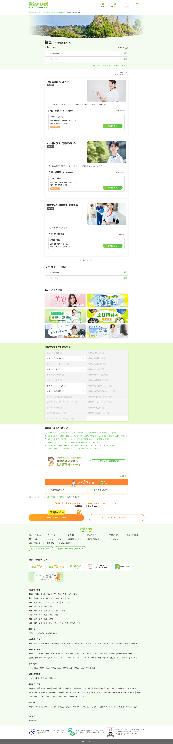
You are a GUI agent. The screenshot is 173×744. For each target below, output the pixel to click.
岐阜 (40, 606)
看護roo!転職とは (35, 535)
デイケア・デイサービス (66, 658)
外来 (35, 643)
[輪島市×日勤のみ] (65, 358)
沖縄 (78, 623)
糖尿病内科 (104, 688)
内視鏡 (126, 643)
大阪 (35, 611)
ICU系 (63, 643)
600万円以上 (67, 668)
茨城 (58, 602)
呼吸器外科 (120, 688)
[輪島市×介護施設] (65, 391)
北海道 (42, 594)
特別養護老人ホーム (125, 653)
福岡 (40, 623)
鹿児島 (72, 623)
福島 (75, 594)
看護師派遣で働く (94, 539)
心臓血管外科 (131, 688)
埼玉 (47, 602)
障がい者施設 (103, 658)
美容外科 (32, 688)
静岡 (46, 606)
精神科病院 (70, 653)
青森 (49, 594)
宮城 (59, 594)
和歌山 (62, 611)
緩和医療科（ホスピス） (78, 696)
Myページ (51, 535)
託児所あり (103, 707)
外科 (112, 688)
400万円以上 (45, 668)
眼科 (83, 692)
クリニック (80, 653)
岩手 (54, 594)
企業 (135, 658)
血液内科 (86, 688)
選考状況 (71, 535)
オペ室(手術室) (44, 643)
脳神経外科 (43, 692)
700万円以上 (79, 668)
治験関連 (134, 643)
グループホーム (84, 658)
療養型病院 (60, 653)
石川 (52, 598)
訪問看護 (75, 643)
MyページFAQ (112, 539)
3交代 (37, 678)
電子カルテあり (132, 707)
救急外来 (55, 643)
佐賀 (45, 623)
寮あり (94, 707)
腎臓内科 (95, 688)
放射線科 (131, 692)
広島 (35, 615)
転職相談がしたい (59, 490)
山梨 (63, 598)
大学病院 (40, 653)
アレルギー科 (62, 696)
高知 (51, 619)
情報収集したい (100, 490)
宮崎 (66, 623)
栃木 (63, 602)
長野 (68, 598)
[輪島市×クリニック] (65, 385)
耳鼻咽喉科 (91, 692)
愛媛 (46, 619)
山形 (70, 594)
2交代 (31, 678)
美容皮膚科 (41, 688)
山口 (56, 615)
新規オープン (34, 707)
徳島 (35, 619)
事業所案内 (33, 721)
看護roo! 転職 (50, 12)
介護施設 (112, 653)
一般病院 (32, 653)
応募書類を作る (113, 535)
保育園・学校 (108, 643)
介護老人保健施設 (35, 658)
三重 (51, 606)
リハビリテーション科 (47, 696)
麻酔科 (138, 692)
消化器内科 (67, 688)
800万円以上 (90, 668)
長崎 (51, 623)
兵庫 (46, 611)
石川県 (61, 12)
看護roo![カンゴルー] (35, 12)
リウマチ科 (33, 696)
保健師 (48, 633)
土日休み (54, 707)
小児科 (68, 692)
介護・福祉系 (86, 643)
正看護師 (32, 633)
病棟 (30, 643)
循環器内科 (77, 688)
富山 (47, 598)
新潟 (42, 598)
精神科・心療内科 (119, 692)
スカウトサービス (55, 539)
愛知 (35, 606)
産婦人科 (76, 692)
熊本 (56, 623)
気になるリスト (132, 535)
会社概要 (32, 716)
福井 (57, 598)
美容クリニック (92, 653)
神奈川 (41, 602)
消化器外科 (33, 692)
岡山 (40, 615)
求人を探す (91, 535)
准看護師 (40, 633)
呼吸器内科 (57, 688)
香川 (40, 619)
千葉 (52, 602)
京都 (40, 611)
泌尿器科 (107, 692)
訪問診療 (118, 643)
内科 (49, 688)
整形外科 (52, 692)
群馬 (68, 602)
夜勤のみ (52, 678)
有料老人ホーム (50, 658)
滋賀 (51, 611)
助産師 (55, 633)
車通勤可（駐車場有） (81, 707)
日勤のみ (44, 678)
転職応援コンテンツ (75, 539)
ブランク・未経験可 (116, 707)
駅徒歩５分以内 (65, 707)
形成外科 (61, 692)
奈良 (56, 611)
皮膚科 (99, 692)
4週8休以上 (44, 707)
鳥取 (46, 615)
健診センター (115, 658)
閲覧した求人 (34, 539)
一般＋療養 (50, 653)
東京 (35, 602)
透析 (68, 643)
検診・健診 (97, 643)
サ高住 (93, 658)
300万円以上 (33, 668)
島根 (51, 615)
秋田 (64, 594)
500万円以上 (56, 668)
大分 (61, 623)
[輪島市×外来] (65, 369)
